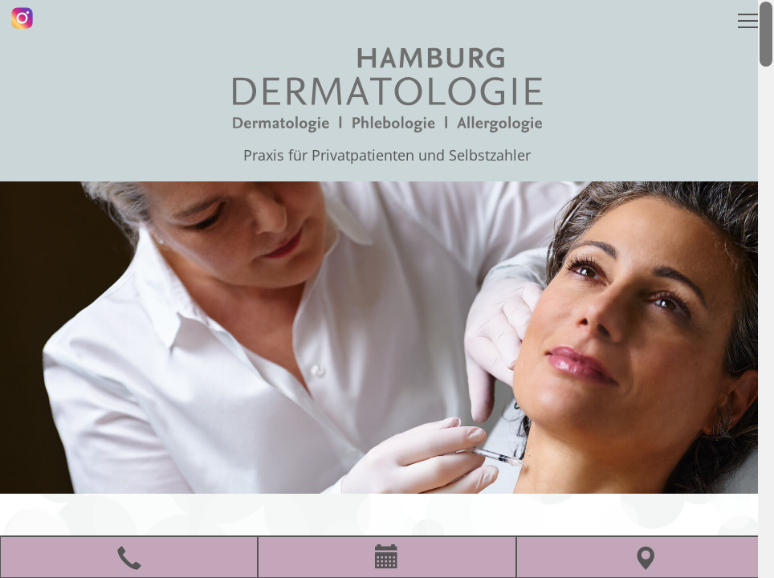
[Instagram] (22, 18)
